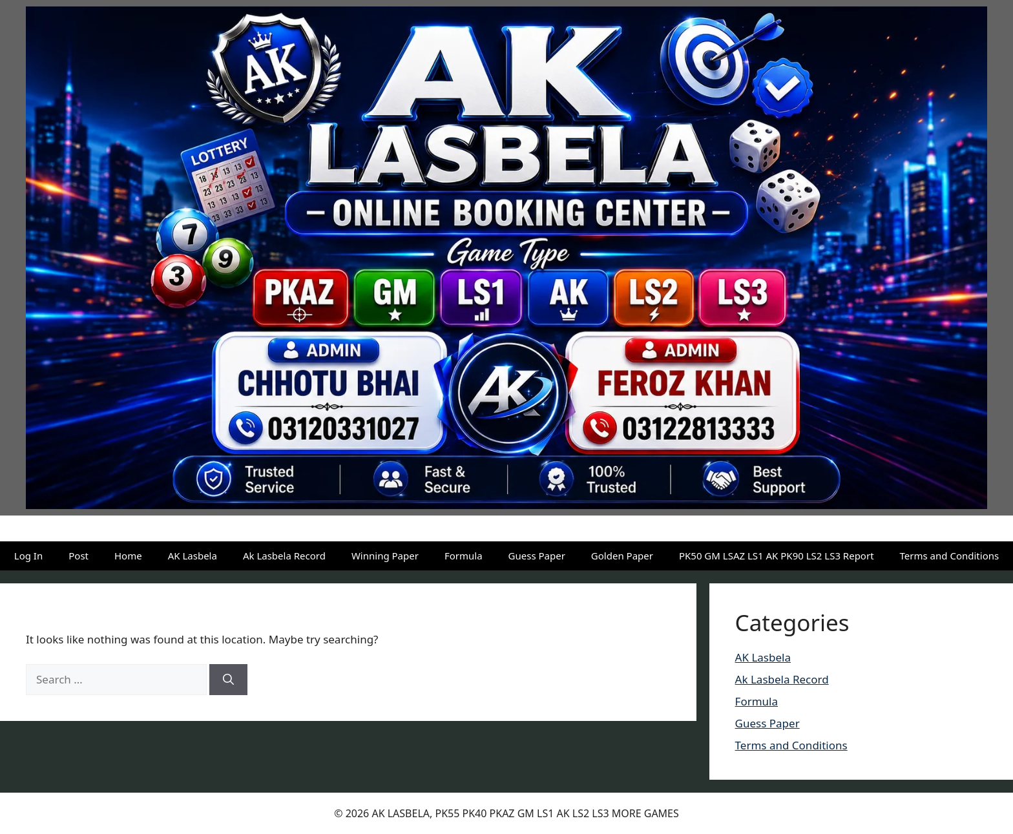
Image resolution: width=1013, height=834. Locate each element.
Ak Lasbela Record (284, 555)
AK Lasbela (192, 555)
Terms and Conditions (949, 555)
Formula (463, 555)
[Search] (228, 679)
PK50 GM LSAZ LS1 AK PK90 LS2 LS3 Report (776, 555)
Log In (28, 555)
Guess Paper (536, 555)
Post (78, 555)
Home (128, 555)
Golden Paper (622, 555)
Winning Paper (385, 555)
